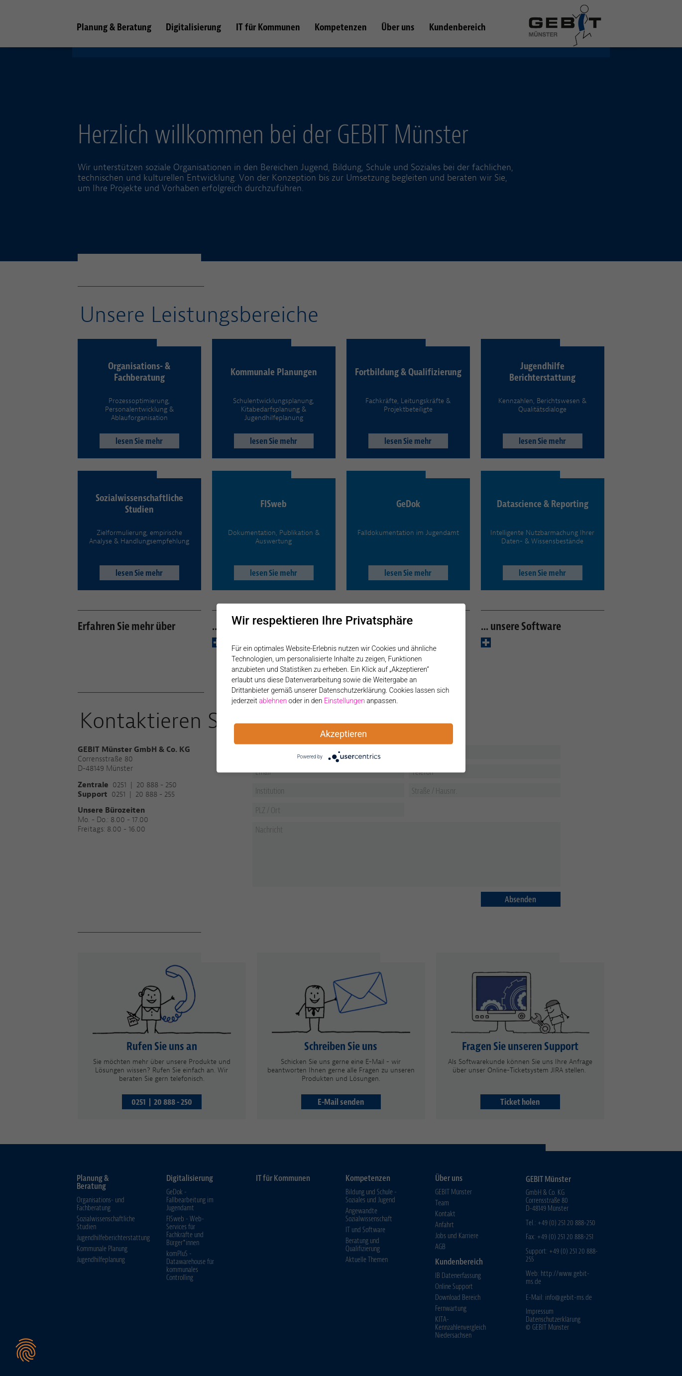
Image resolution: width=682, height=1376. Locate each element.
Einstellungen (344, 701)
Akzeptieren (343, 734)
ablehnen (273, 701)
